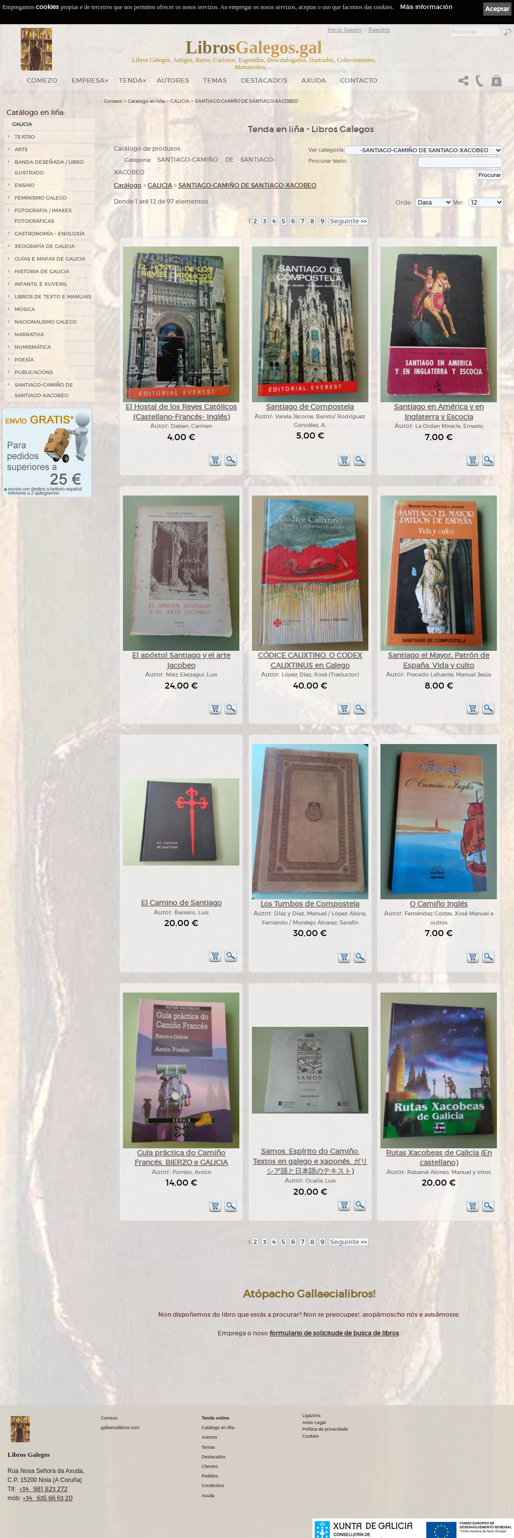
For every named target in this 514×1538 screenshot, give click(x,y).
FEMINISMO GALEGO (41, 198)
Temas (215, 80)
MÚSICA (25, 309)
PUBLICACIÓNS (34, 372)
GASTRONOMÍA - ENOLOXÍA (50, 233)
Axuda (313, 80)
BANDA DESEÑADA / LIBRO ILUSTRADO (49, 167)
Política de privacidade (325, 1429)
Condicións (213, 1485)
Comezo (42, 80)
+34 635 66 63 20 (48, 1498)
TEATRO (25, 137)
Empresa (88, 80)
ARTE (21, 149)
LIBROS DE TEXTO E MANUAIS (53, 296)
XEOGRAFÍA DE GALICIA (45, 246)
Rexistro (379, 29)
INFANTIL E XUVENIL (41, 284)
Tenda (131, 80)
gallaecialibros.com (120, 1427)
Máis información (426, 7)
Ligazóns (311, 1415)
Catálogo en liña (146, 101)
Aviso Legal (314, 1422)
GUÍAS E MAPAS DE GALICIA (50, 259)
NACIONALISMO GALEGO (46, 322)
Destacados (214, 1456)
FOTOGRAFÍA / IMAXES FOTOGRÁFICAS (43, 215)
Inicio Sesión (344, 29)
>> (348, 221)
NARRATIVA (29, 334)
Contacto (358, 80)
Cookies (310, 1436)
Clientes (210, 1466)
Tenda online (215, 1418)
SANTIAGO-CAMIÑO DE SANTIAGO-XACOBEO (44, 390)
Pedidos (210, 1476)
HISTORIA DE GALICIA (42, 271)
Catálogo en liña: (36, 112)
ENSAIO (24, 185)
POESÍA (24, 359)
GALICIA (22, 124)
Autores (173, 80)
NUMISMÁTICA (33, 347)
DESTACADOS (264, 80)
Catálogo (128, 185)
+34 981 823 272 (43, 1489)
